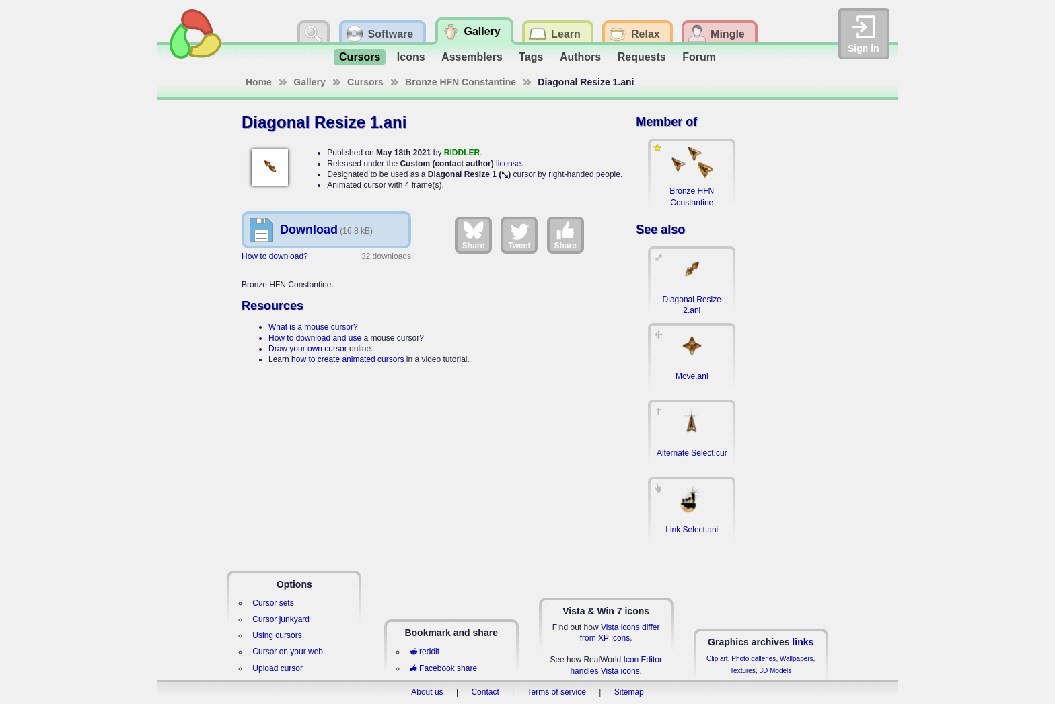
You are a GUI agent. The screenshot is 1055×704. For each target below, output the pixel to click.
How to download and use (314, 338)
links (802, 642)
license (508, 163)
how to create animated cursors (347, 359)
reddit (424, 651)
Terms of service (557, 692)
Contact (485, 692)
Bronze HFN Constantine (460, 82)
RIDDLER (462, 152)
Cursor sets (272, 603)
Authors (580, 57)
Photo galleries (753, 658)
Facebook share (443, 668)
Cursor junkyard (281, 619)
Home (259, 82)
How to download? (275, 256)
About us (427, 692)
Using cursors (276, 635)
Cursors (359, 57)
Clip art (717, 658)
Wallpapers (796, 658)
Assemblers (472, 57)
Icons (411, 57)
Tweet (519, 234)
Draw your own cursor (307, 348)
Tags (531, 57)
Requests (642, 57)
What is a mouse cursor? (313, 327)
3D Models (775, 670)
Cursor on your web (287, 651)
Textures (743, 670)
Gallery (309, 82)
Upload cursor (277, 668)
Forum (699, 57)
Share (473, 234)
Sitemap (629, 692)
